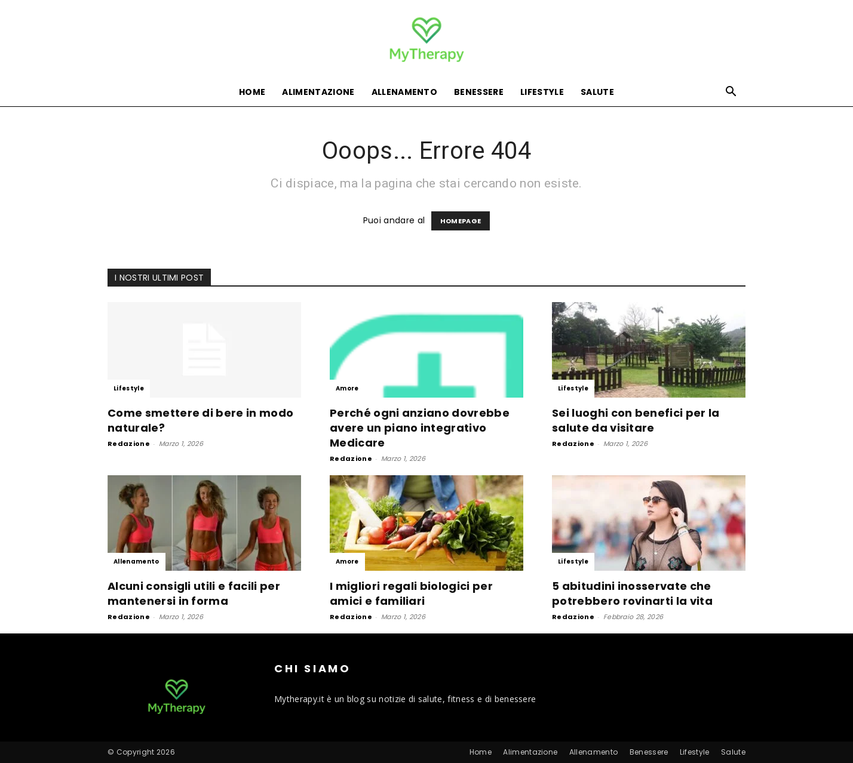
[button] (731, 93)
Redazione (129, 443)
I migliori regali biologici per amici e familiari (411, 593)
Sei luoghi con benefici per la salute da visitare (636, 420)
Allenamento (405, 92)
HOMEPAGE (460, 221)
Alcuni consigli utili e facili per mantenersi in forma (194, 593)
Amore (347, 388)
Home (252, 92)
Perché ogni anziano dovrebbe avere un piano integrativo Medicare (420, 427)
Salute (597, 92)
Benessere (479, 92)
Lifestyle (542, 92)
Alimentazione (318, 92)
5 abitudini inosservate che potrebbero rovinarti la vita (632, 593)
